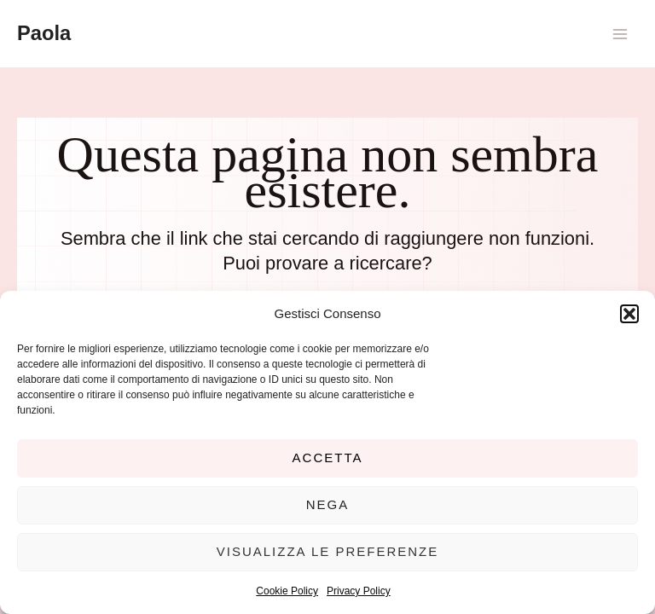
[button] (629, 313)
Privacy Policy (359, 591)
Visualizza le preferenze (328, 551)
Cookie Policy (287, 591)
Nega (328, 504)
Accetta (328, 457)
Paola (44, 33)
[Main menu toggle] (620, 34)
